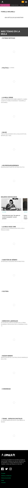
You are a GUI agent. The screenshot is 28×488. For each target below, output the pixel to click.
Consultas (3, 482)
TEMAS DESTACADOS (5, 5)
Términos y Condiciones (6, 475)
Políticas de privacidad (6, 478)
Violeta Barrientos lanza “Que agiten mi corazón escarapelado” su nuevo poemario (11, 217)
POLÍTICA (22, 5)
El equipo (3, 473)
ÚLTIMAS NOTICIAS (14, 5)
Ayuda (2, 480)
